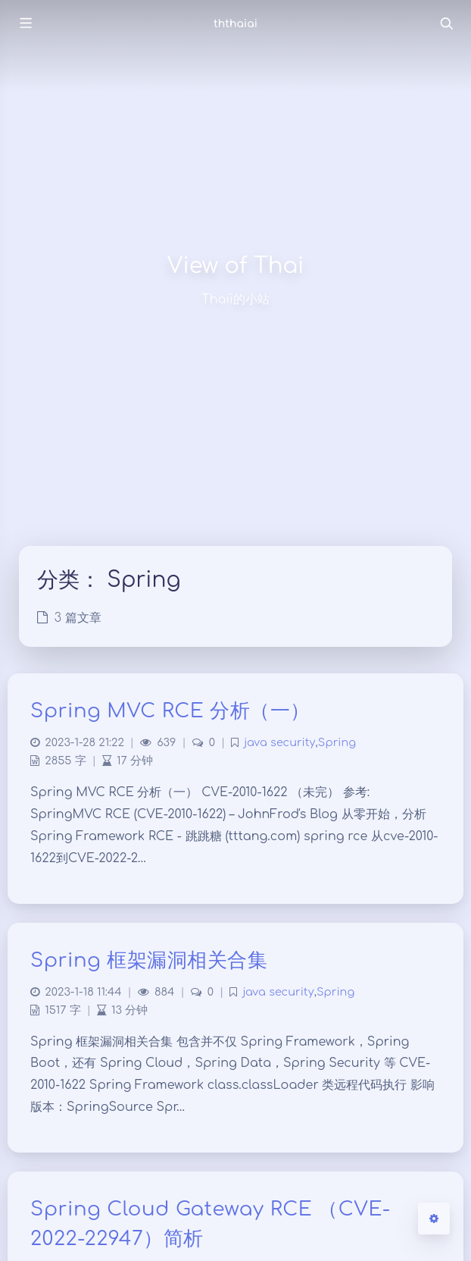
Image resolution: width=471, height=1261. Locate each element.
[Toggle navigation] (446, 24)
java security (279, 742)
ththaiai (235, 24)
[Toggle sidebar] (25, 24)
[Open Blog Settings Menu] (434, 1218)
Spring (337, 742)
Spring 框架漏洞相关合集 (148, 960)
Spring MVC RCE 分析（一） (170, 711)
